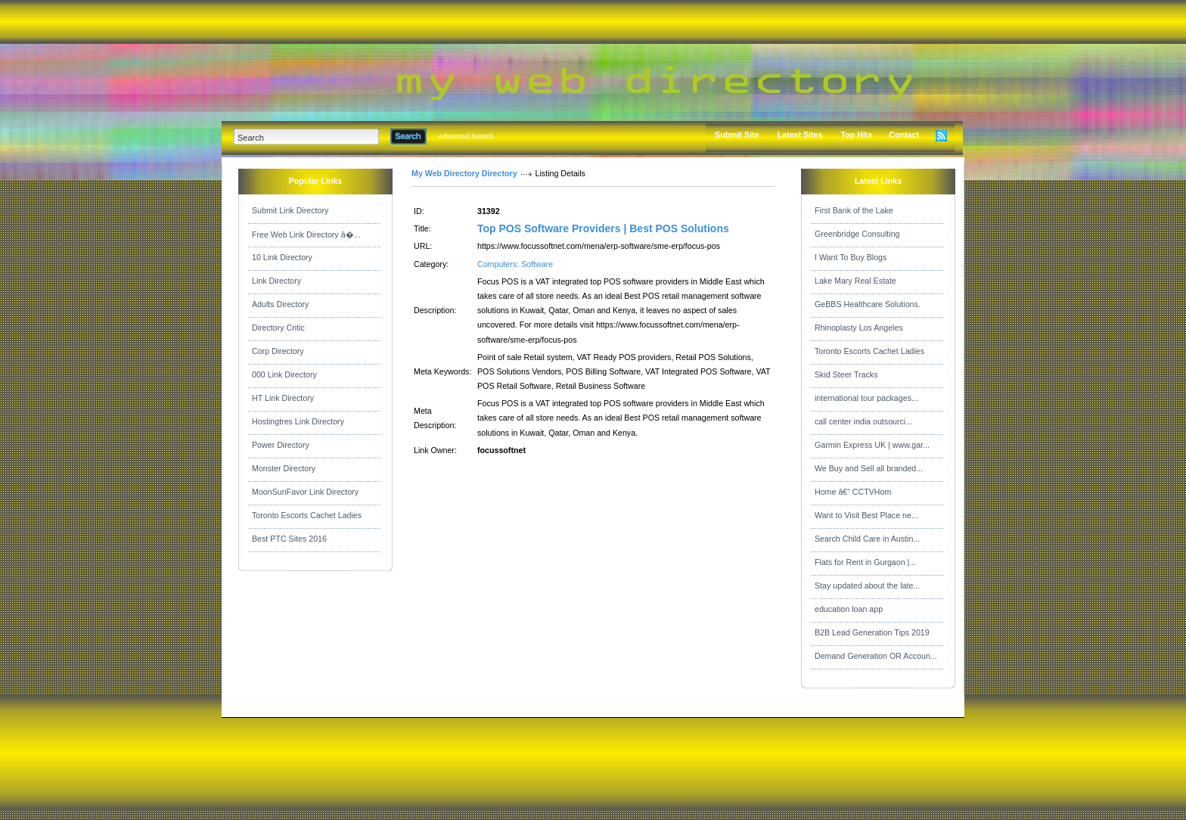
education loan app (849, 608)
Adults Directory (280, 304)
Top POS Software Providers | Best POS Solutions (603, 228)
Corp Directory (278, 351)
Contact (904, 134)
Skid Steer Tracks (846, 374)
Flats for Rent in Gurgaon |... (865, 562)
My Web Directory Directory (464, 173)
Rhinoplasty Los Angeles (859, 327)
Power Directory (280, 444)
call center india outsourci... (863, 421)
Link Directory (276, 280)
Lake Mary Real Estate (855, 280)
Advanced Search (466, 136)
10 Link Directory (282, 257)
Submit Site (737, 134)
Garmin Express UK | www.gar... (872, 444)
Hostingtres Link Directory (298, 421)
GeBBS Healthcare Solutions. (868, 304)
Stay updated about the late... (867, 585)
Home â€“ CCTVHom (853, 491)
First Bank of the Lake (854, 210)
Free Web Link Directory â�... (306, 234)
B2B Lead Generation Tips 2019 (872, 632)
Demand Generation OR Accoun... (876, 655)
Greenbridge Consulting (857, 233)
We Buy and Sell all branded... (869, 468)
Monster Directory (283, 468)
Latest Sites (800, 134)
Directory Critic (278, 327)
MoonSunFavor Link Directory (305, 491)
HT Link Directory (283, 397)
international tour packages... (866, 397)
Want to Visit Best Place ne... (866, 515)
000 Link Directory (284, 374)
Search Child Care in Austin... (867, 538)
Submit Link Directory (290, 210)
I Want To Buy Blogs (850, 257)
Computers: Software (515, 264)
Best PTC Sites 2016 (289, 538)
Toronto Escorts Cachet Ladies (307, 515)
